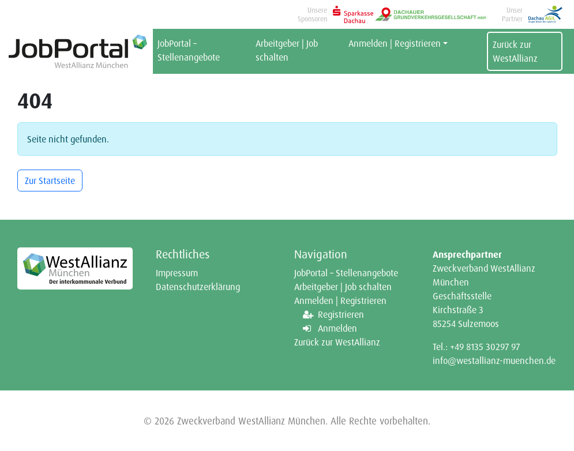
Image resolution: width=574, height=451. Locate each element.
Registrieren (341, 314)
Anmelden (337, 328)
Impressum (177, 273)
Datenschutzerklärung (198, 286)
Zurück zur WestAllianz (515, 51)
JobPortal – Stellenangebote (188, 50)
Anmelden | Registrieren (394, 43)
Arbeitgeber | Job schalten (287, 50)
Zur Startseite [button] (50, 180)
